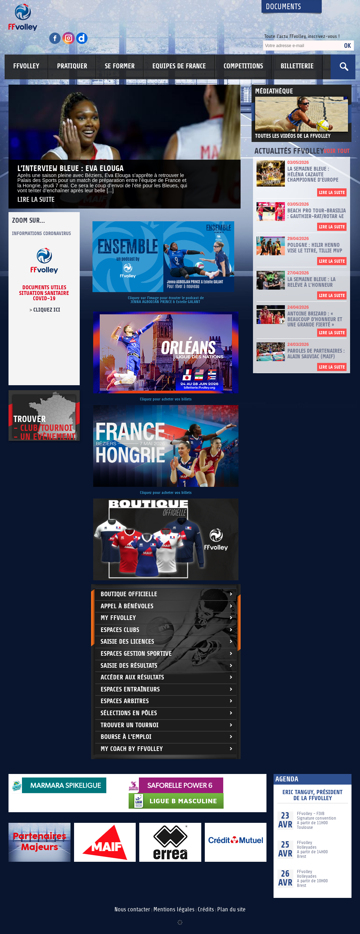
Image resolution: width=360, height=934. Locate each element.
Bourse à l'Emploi (126, 737)
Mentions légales (174, 909)
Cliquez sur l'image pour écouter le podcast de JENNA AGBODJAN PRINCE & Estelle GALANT (166, 300)
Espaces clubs (120, 630)
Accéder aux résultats (132, 677)
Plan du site (231, 909)
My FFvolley (118, 618)
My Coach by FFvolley (132, 749)
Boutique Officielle (129, 594)
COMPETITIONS (243, 66)
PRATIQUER (72, 66)
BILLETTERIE (297, 66)
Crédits (206, 909)
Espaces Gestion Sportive (136, 653)
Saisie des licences (127, 641)
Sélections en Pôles (129, 713)
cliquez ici (46, 310)
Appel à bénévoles (127, 606)
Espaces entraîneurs (130, 689)
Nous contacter (132, 909)
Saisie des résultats (129, 666)
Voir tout (337, 151)
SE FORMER (120, 66)
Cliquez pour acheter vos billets (166, 399)
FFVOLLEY (26, 66)
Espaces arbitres (125, 701)
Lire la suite (36, 200)
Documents (283, 6)
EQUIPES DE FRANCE (179, 66)
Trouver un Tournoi (129, 725)
